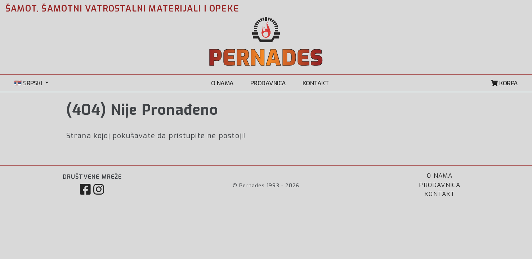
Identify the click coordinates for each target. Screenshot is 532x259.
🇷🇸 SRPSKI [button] (29, 83)
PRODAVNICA (268, 83)
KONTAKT (316, 83)
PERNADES (266, 58)
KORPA (504, 83)
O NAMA (222, 83)
